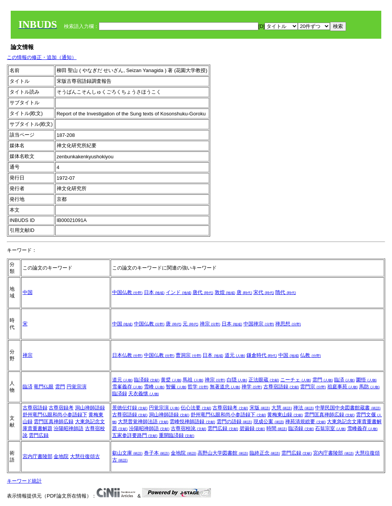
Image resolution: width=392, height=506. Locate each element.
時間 (276, 428)
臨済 (28, 386)
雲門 (60, 386)
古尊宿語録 (281, 386)
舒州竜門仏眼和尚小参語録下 (55, 414)
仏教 (310, 355)
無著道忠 (225, 386)
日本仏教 (127, 355)
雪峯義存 (127, 386)
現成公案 (268, 421)
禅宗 (210, 324)
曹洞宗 (188, 355)
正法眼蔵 (263, 380)
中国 (28, 292)
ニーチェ (295, 380)
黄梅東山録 (285, 414)
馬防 (369, 386)
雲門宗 (313, 386)
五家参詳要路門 (135, 435)
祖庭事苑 (342, 386)
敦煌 (225, 292)
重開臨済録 (176, 435)
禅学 (252, 386)
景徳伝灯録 (130, 408)
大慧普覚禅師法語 (143, 421)
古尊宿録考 (61, 408)
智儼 (176, 386)
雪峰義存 (362, 428)
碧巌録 (252, 428)
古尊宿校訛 (188, 428)
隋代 (285, 292)
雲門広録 (39, 435)
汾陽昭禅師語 (68, 428)
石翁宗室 (330, 428)
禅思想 (288, 324)
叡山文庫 (127, 453)
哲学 (198, 386)
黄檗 (171, 380)
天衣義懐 (143, 393)
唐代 (203, 292)
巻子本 (157, 453)
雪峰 (154, 386)
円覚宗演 (77, 386)
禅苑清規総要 (305, 421)
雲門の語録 (234, 421)
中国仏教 (127, 292)
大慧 (281, 408)
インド (178, 292)
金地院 (61, 456)
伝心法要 (196, 408)
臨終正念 (265, 453)
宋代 (263, 292)
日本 (154, 292)
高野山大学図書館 (223, 453)
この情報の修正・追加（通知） (42, 57)
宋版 (260, 408)
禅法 (303, 408)
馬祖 (193, 380)
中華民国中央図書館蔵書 (348, 408)
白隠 (237, 380)
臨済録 (147, 380)
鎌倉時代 (262, 355)
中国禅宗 (258, 324)
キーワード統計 (24, 481)
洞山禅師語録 (90, 408)
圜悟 (366, 380)
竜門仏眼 (44, 386)
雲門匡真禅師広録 (54, 421)
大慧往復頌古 (85, 456)
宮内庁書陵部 (37, 456)
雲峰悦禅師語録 (192, 421)
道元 (235, 355)
